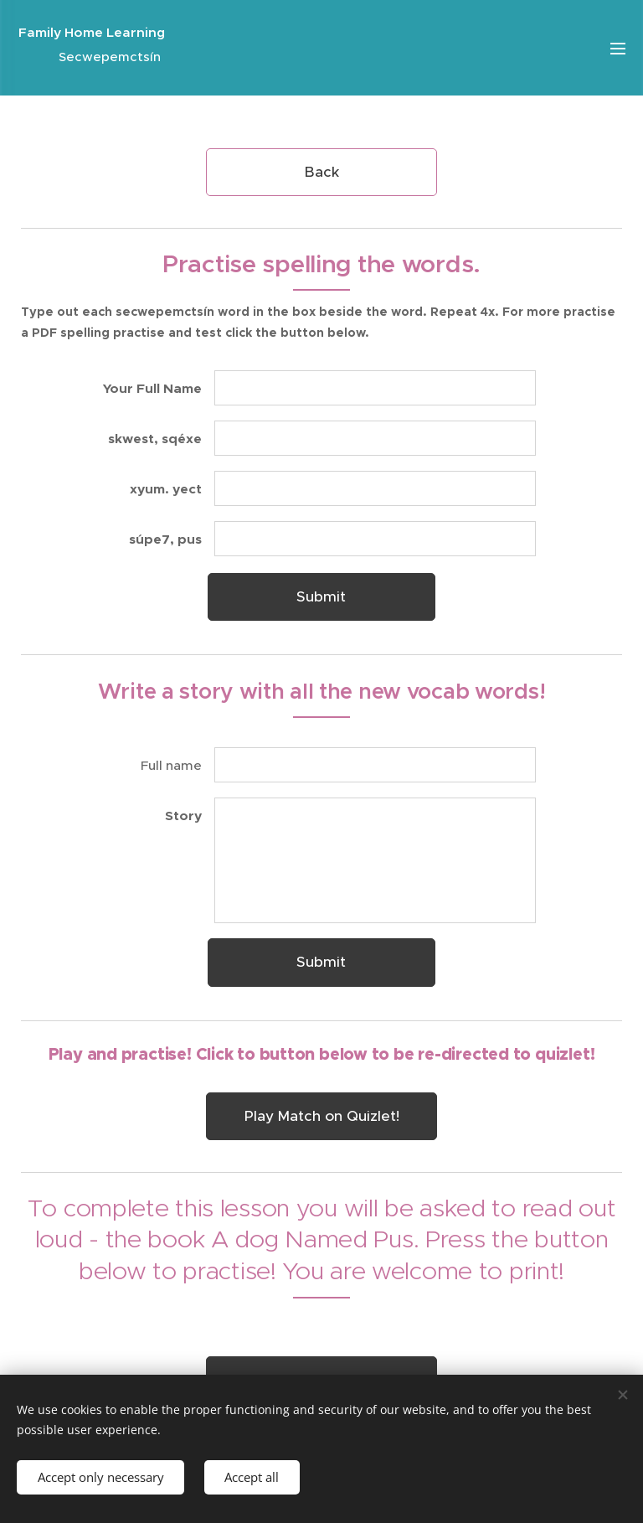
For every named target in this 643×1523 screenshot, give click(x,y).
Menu (617, 48)
